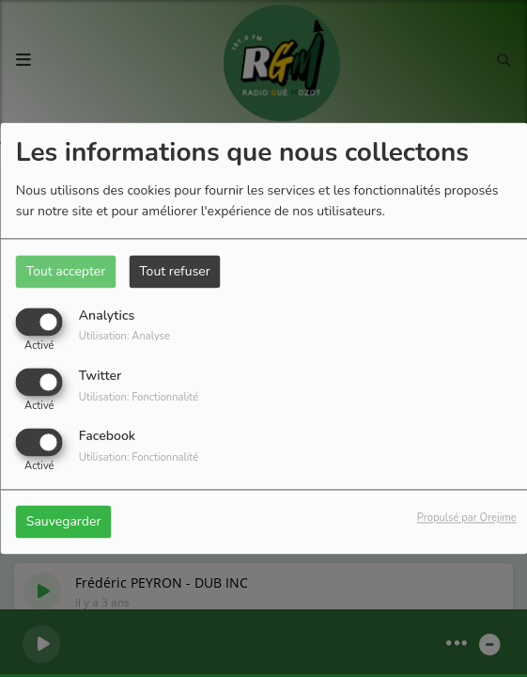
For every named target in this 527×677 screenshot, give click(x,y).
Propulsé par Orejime (467, 519)
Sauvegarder (63, 522)
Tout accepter (65, 271)
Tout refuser (174, 271)
